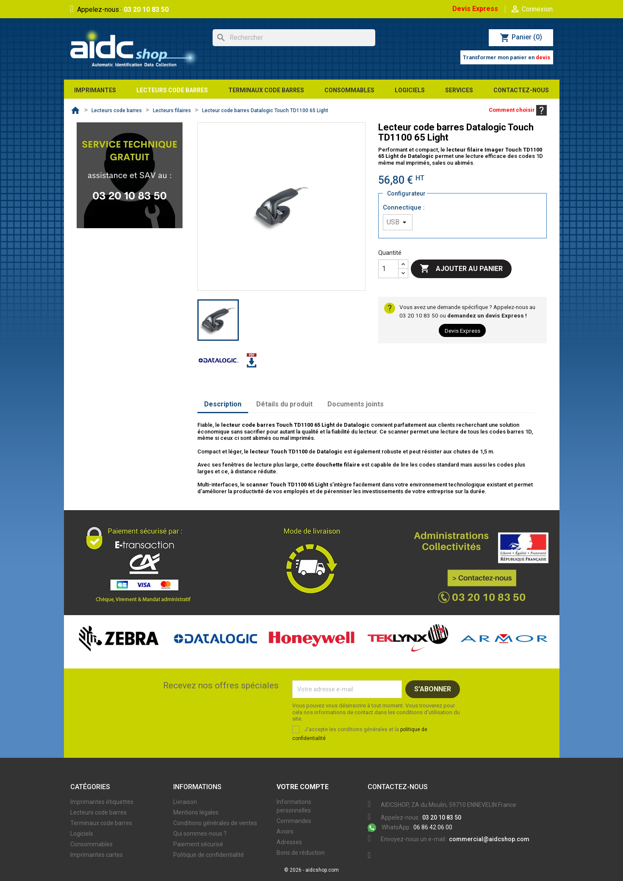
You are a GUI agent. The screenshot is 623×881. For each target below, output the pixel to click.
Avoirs (285, 831)
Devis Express (475, 9)
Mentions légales (196, 812)
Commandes (294, 820)
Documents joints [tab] (355, 404)
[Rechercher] (294, 37)
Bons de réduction (301, 852)
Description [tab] (222, 404)
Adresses (289, 842)
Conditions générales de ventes (215, 823)
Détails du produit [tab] (284, 404)
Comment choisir (518, 110)
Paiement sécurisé (198, 844)
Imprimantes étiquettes (101, 801)
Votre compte (303, 787)
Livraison (185, 801)
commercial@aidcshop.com (489, 839)
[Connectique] (398, 222)
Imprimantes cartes (96, 854)
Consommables (91, 844)
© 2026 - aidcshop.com (311, 870)
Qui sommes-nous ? (200, 833)
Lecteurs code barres (98, 812)
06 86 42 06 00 (410, 827)
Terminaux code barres (101, 823)
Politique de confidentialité (208, 854)
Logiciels (81, 833)
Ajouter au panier (461, 268)
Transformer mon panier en (506, 57)
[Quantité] (388, 269)
